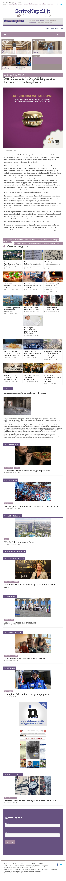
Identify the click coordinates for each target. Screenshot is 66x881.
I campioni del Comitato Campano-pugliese (26, 694)
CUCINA (8, 75)
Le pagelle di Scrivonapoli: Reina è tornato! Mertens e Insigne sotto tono (31, 240)
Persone (17, 467)
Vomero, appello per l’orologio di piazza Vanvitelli (30, 800)
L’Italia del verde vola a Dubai (19, 542)
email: (7, 833)
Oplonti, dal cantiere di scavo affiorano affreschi (15, 51)
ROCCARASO (8, 691)
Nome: (7, 823)
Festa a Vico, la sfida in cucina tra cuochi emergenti (12, 353)
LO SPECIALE (9, 620)
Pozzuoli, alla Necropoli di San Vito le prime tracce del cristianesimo (30, 4)
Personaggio (8, 467)
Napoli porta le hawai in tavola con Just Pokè (33, 286)
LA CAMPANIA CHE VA (11, 581)
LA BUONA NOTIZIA (11, 655)
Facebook (40, 61)
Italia (6, 539)
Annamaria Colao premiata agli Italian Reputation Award (29, 585)
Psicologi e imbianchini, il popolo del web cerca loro (30, 330)
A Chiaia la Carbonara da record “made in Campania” (52, 378)
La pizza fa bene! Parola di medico (51, 309)
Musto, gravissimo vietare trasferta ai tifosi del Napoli (32, 506)
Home (47, 29)
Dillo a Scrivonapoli (10, 797)
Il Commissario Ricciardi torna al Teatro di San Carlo (38, 243)
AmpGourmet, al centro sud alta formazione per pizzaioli (51, 287)
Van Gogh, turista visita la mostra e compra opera (52, 264)
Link (61, 29)
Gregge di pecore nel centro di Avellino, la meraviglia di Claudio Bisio (52, 354)
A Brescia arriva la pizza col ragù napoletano (27, 470)
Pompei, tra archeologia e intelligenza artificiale (15, 67)
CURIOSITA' (19, 75)
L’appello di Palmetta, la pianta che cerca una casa (32, 264)
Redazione (55, 29)
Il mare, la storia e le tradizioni (20, 622)
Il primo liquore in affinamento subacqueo (12, 310)
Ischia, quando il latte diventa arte (32, 309)
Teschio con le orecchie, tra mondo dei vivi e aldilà (12, 377)
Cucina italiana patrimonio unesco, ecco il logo (32, 353)
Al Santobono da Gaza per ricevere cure (24, 658)
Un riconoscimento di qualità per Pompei (25, 393)
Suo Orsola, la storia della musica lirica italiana (46, 51)
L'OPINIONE (8, 503)
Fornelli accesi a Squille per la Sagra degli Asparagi (12, 264)
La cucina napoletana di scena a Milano (12, 286)
